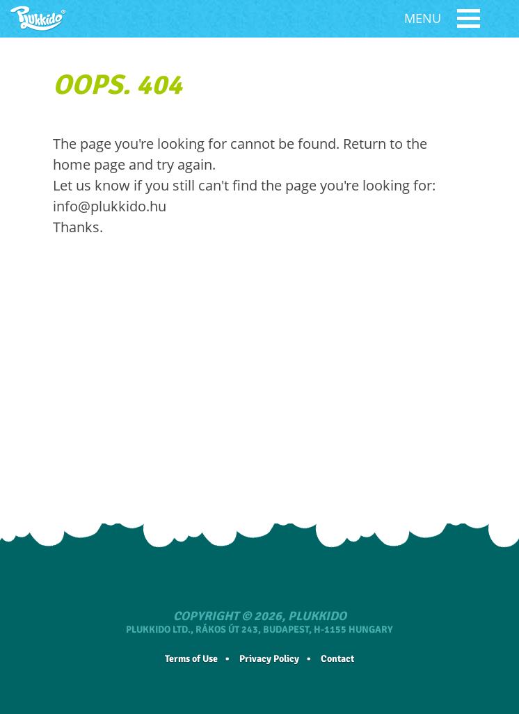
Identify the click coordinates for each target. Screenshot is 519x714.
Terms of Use (191, 659)
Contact (337, 659)
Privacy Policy (269, 659)
